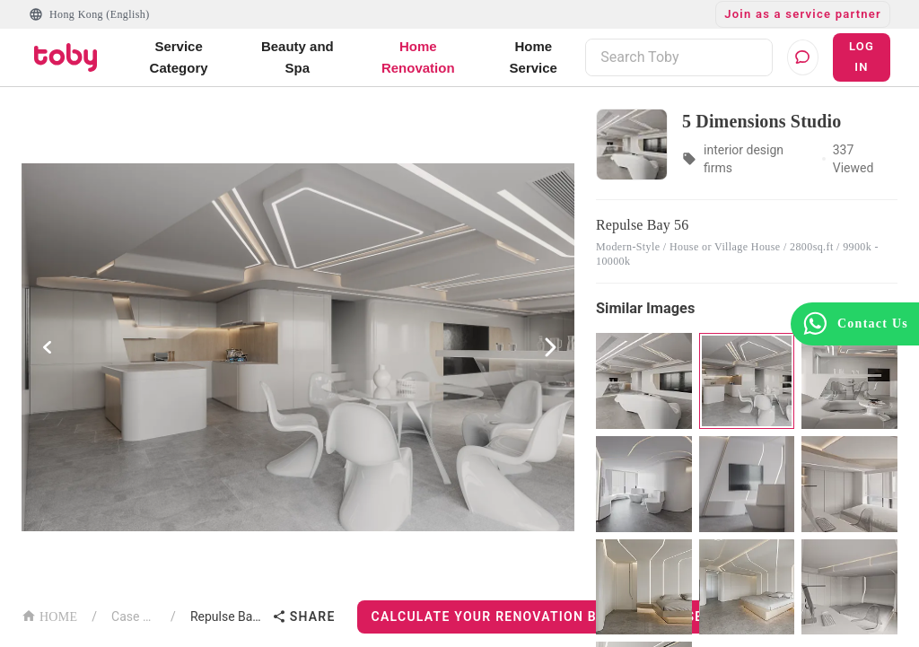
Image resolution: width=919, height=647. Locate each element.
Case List (133, 616)
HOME (49, 615)
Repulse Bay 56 (227, 616)
